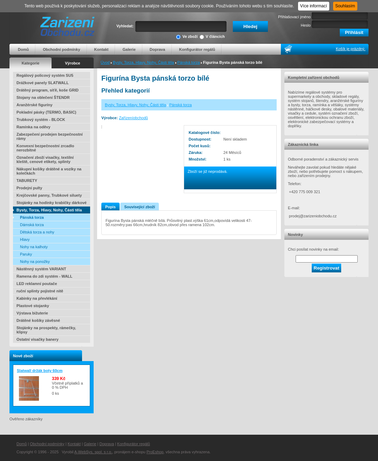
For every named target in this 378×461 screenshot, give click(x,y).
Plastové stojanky (32, 306)
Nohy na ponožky (35, 261)
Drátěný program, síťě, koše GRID (47, 90)
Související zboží (139, 207)
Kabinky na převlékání (36, 298)
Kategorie (31, 63)
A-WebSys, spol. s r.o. (93, 452)
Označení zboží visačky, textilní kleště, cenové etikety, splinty (45, 159)
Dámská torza (32, 225)
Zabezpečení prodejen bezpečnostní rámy (49, 136)
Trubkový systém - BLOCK (40, 119)
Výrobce (72, 63)
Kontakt (101, 49)
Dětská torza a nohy (37, 232)
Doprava (157, 49)
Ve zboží (186, 37)
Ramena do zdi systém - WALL (44, 276)
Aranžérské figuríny (34, 105)
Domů (23, 49)
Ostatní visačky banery (37, 339)
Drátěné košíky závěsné (38, 320)
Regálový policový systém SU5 (44, 75)
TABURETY (26, 180)
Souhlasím (345, 6)
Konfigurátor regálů (197, 49)
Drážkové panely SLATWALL (42, 83)
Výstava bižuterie (32, 313)
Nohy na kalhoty (34, 247)
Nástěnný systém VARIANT (41, 269)
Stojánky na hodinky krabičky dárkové (51, 203)
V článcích (212, 37)
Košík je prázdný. (350, 49)
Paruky (26, 254)
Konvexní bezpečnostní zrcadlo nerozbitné (45, 148)
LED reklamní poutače (36, 284)
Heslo (306, 25)
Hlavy (25, 239)
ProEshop (155, 452)
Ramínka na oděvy (33, 127)
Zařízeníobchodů (133, 118)
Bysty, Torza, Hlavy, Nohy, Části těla (143, 62)
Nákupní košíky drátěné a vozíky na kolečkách (48, 171)
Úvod (105, 62)
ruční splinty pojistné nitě (39, 291)
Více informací (313, 6)
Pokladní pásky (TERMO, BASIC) (46, 112)
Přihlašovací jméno (294, 17)
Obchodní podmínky (61, 49)
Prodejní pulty (29, 188)
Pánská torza (188, 62)
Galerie (128, 49)
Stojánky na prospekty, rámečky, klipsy (46, 330)
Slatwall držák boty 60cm (39, 370)
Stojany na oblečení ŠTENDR (43, 97)
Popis (110, 207)
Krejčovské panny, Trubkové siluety (49, 195)
